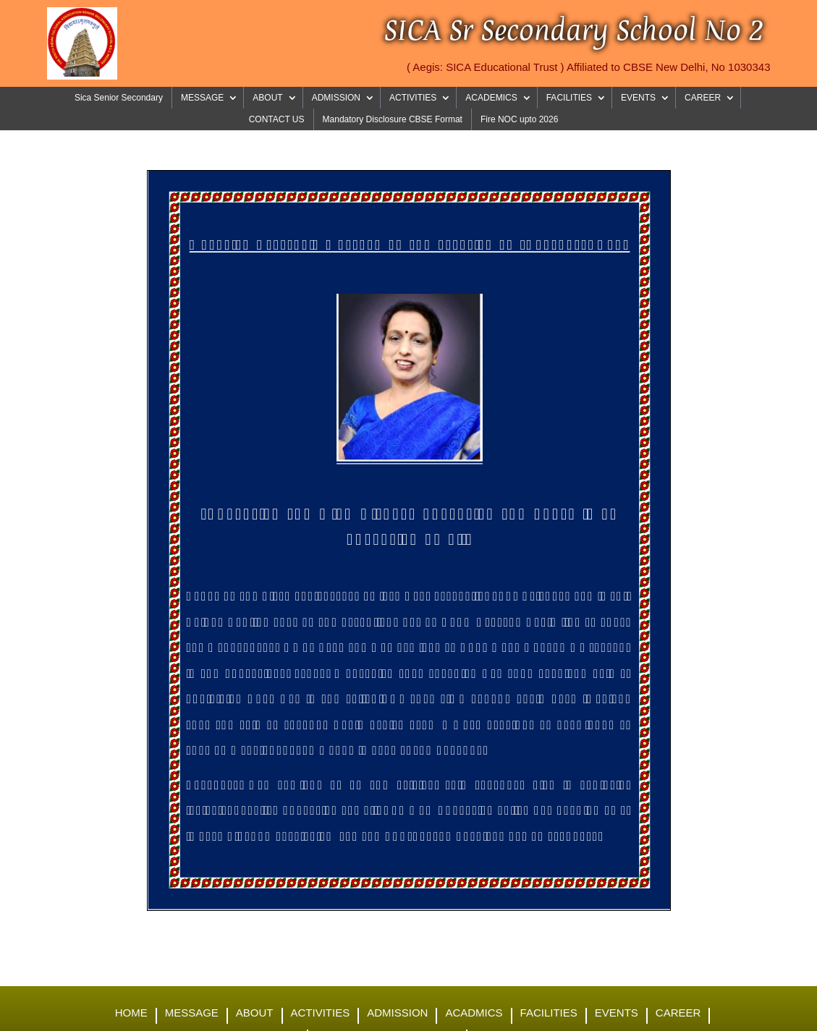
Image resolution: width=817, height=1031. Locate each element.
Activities (320, 1013)
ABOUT (267, 98)
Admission (397, 1013)
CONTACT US (277, 119)
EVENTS (638, 98)
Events (616, 1013)
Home (131, 1013)
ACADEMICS (491, 98)
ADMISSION (336, 98)
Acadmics (473, 1013)
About (255, 1013)
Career (678, 1013)
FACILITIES (569, 98)
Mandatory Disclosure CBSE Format (392, 119)
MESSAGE (202, 98)
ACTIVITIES (412, 98)
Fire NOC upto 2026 (519, 119)
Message (192, 1013)
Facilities (548, 1013)
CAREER (703, 98)
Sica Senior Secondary (119, 98)
